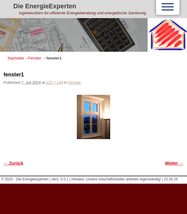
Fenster (34, 58)
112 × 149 (54, 82)
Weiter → (174, 163)
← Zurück (13, 163)
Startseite (15, 58)
